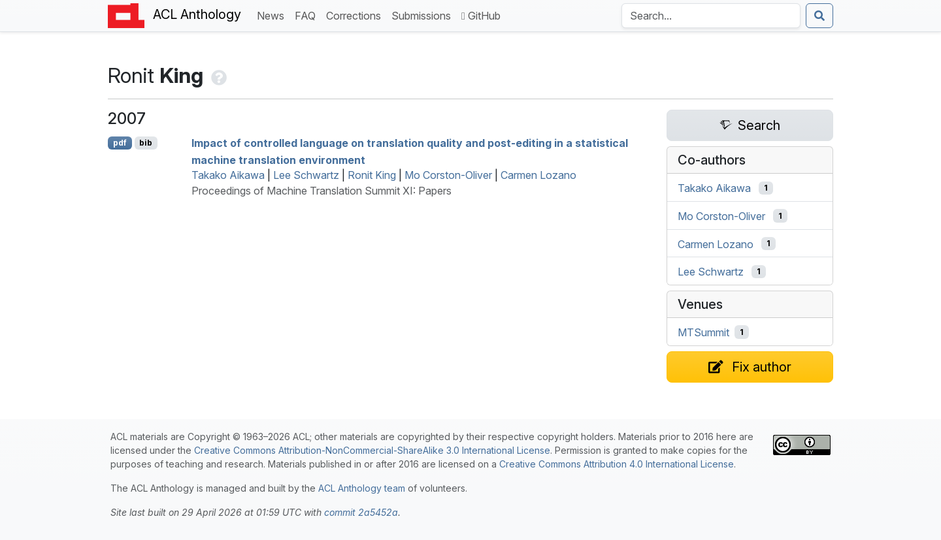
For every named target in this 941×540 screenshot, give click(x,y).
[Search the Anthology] (711, 15)
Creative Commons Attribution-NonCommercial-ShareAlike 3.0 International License (372, 450)
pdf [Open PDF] (120, 143)
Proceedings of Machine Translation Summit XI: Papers (321, 190)
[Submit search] (819, 15)
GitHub (481, 15)
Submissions (423, 14)
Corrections (356, 14)
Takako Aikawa (228, 175)
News (273, 14)
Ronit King (372, 175)
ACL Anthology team (361, 488)
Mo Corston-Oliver (448, 175)
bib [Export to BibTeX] (145, 143)
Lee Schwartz (306, 175)
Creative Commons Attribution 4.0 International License (616, 463)
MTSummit (703, 332)
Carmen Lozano (538, 175)
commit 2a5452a (361, 512)
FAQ (308, 14)
